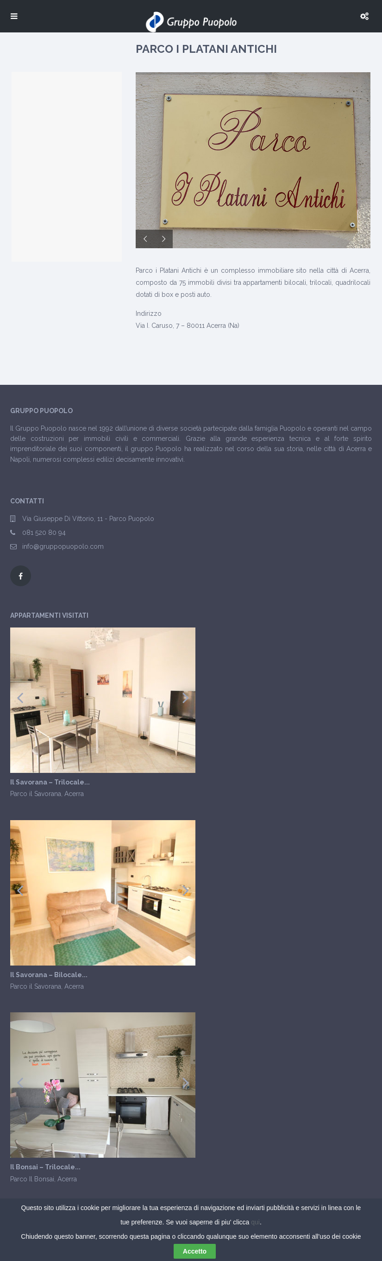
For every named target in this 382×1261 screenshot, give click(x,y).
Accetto (195, 1251)
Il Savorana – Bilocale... (49, 975)
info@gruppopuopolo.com (63, 546)
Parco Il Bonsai (32, 1179)
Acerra (74, 793)
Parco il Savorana (35, 793)
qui (255, 1222)
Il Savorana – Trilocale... (50, 782)
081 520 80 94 (44, 532)
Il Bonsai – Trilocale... (45, 1167)
